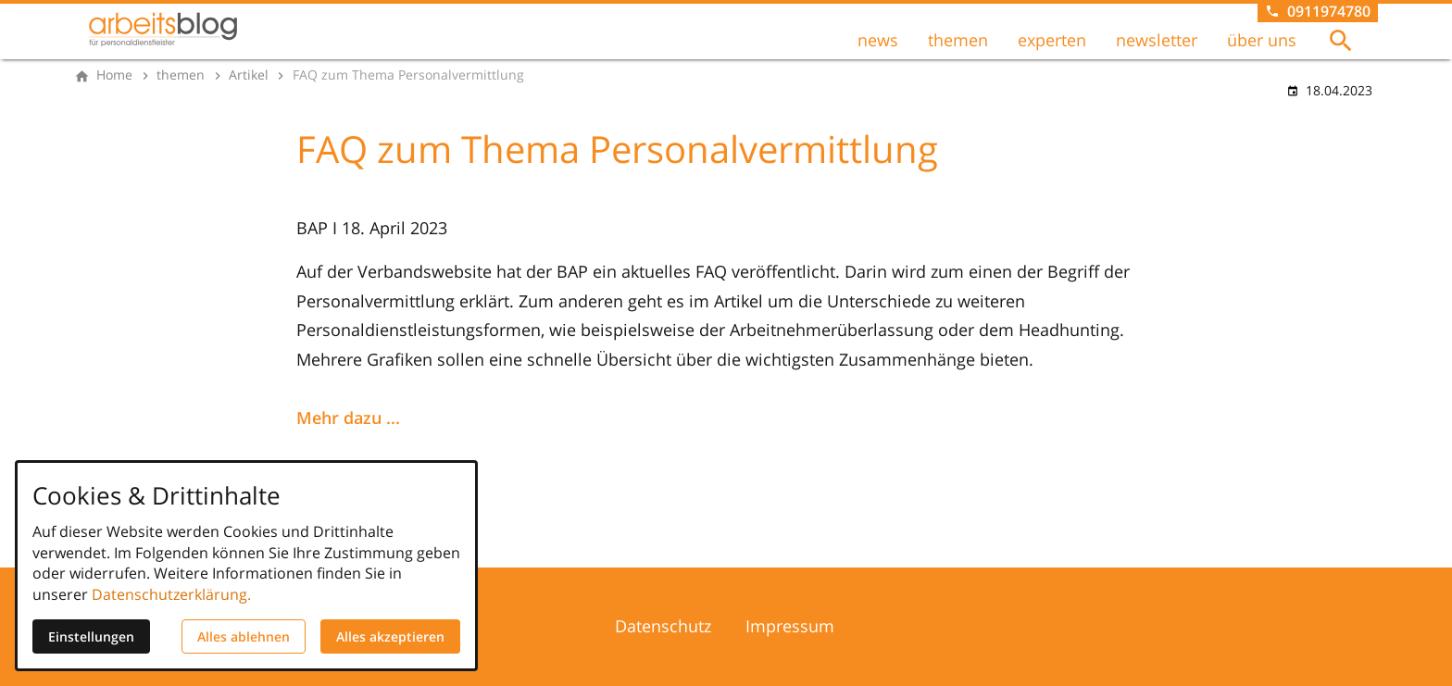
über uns (1261, 40)
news (877, 40)
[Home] (114, 75)
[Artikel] (249, 75)
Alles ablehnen (243, 636)
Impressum (789, 626)
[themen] (180, 75)
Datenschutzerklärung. (171, 594)
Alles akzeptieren (390, 636)
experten (1052, 40)
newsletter (1156, 40)
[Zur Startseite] (163, 29)
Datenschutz (663, 626)
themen (958, 40)
